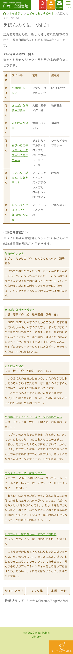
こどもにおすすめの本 (40, 13)
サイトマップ (14, 591)
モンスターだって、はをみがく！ (20, 177)
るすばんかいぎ (14, 366)
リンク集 (36, 591)
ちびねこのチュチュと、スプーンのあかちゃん (33, 417)
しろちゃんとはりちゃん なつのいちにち (30, 534)
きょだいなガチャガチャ (20, 310)
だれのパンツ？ (14, 253)
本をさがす (16, 13)
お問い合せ (59, 591)
